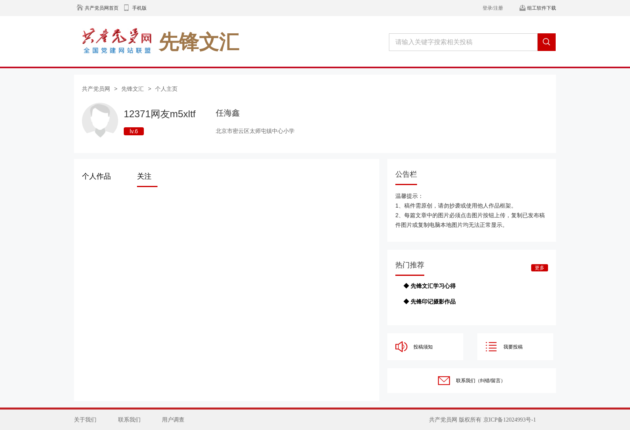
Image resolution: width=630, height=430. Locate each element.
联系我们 (129, 420)
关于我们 (85, 420)
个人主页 (166, 89)
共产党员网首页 (102, 8)
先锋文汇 (132, 89)
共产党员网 (96, 89)
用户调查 (173, 420)
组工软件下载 (541, 8)
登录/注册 (493, 8)
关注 (144, 176)
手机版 (139, 8)
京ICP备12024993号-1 (509, 420)
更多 (539, 268)
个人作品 (96, 176)
